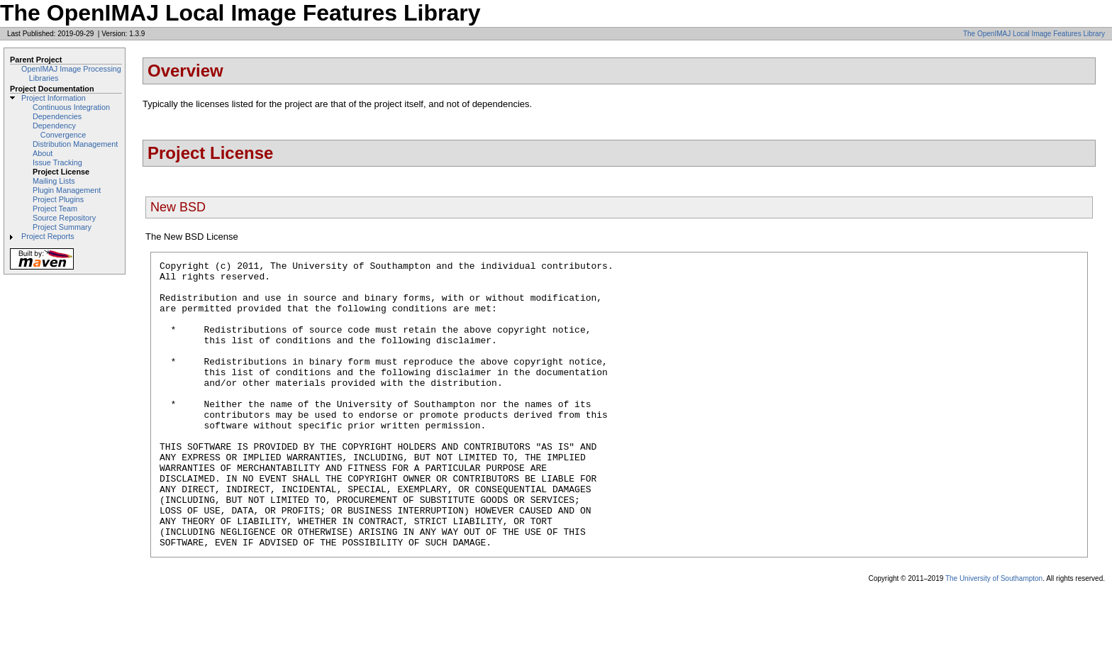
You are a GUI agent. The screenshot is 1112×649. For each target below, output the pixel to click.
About (42, 153)
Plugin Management (67, 190)
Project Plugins (58, 199)
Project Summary (62, 227)
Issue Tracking (57, 162)
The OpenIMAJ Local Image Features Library (1034, 34)
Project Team (55, 208)
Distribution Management (75, 144)
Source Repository (64, 217)
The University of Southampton (993, 636)
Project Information (53, 98)
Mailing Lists (54, 181)
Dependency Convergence (59, 130)
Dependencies (57, 116)
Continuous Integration (71, 107)
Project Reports (47, 236)
